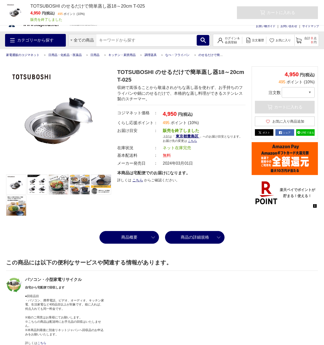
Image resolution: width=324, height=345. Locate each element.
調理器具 (151, 55)
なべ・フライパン (177, 55)
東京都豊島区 (187, 136)
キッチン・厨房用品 (122, 55)
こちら (192, 141)
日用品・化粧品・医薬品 (65, 55)
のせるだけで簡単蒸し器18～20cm (222, 55)
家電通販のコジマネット (22, 55)
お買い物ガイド (265, 26)
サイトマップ (310, 26)
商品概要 (129, 237)
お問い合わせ (288, 26)
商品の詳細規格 (195, 237)
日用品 (94, 55)
